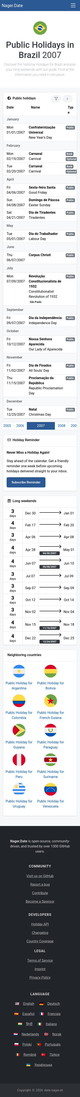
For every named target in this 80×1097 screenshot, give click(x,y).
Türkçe (54, 1055)
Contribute (40, 893)
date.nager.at (53, 1090)
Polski (27, 1044)
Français (54, 1014)
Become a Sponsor (40, 901)
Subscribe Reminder (26, 482)
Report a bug (40, 884)
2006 (20, 426)
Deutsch (53, 1004)
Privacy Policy (40, 978)
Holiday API (40, 924)
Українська (43, 1065)
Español (28, 1014)
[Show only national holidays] (56, 98)
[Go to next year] (68, 98)
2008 (61, 426)
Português (53, 1044)
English (28, 1004)
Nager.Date (12, 5)
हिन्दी (29, 1024)
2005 (7, 426)
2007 (41, 426)
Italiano (51, 1024)
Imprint (40, 969)
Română (29, 1055)
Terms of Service (40, 961)
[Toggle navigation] (73, 5)
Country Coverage (39, 941)
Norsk (56, 1034)
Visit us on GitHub (40, 876)
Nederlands (30, 1034)
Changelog (40, 933)
